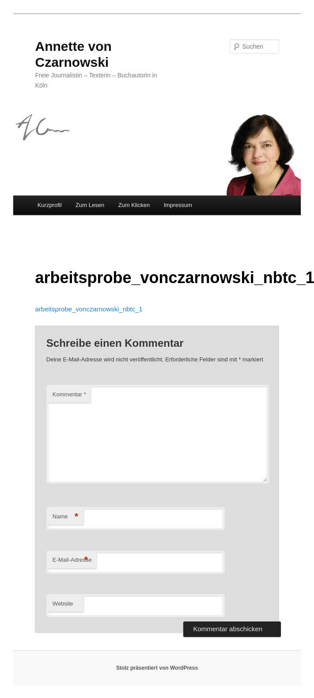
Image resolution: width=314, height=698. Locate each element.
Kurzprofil (50, 205)
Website (63, 603)
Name (66, 516)
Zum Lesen (90, 205)
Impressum (178, 205)
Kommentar (69, 394)
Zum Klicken (134, 205)
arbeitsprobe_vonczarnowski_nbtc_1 (88, 309)
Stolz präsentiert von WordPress (157, 668)
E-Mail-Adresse (72, 560)
